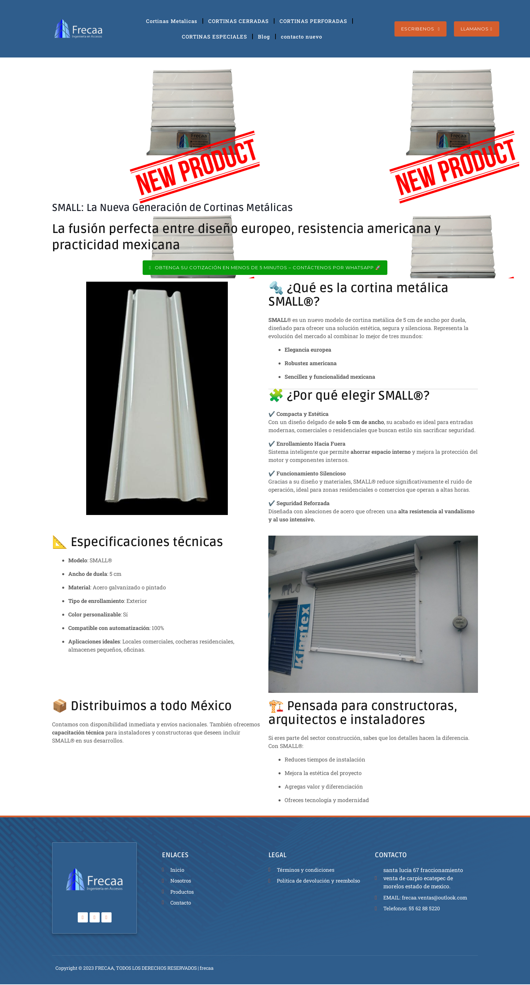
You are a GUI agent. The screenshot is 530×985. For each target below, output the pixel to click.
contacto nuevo (301, 36)
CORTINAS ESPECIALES (214, 36)
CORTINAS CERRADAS (238, 21)
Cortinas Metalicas (171, 21)
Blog (264, 36)
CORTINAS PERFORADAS (313, 21)
